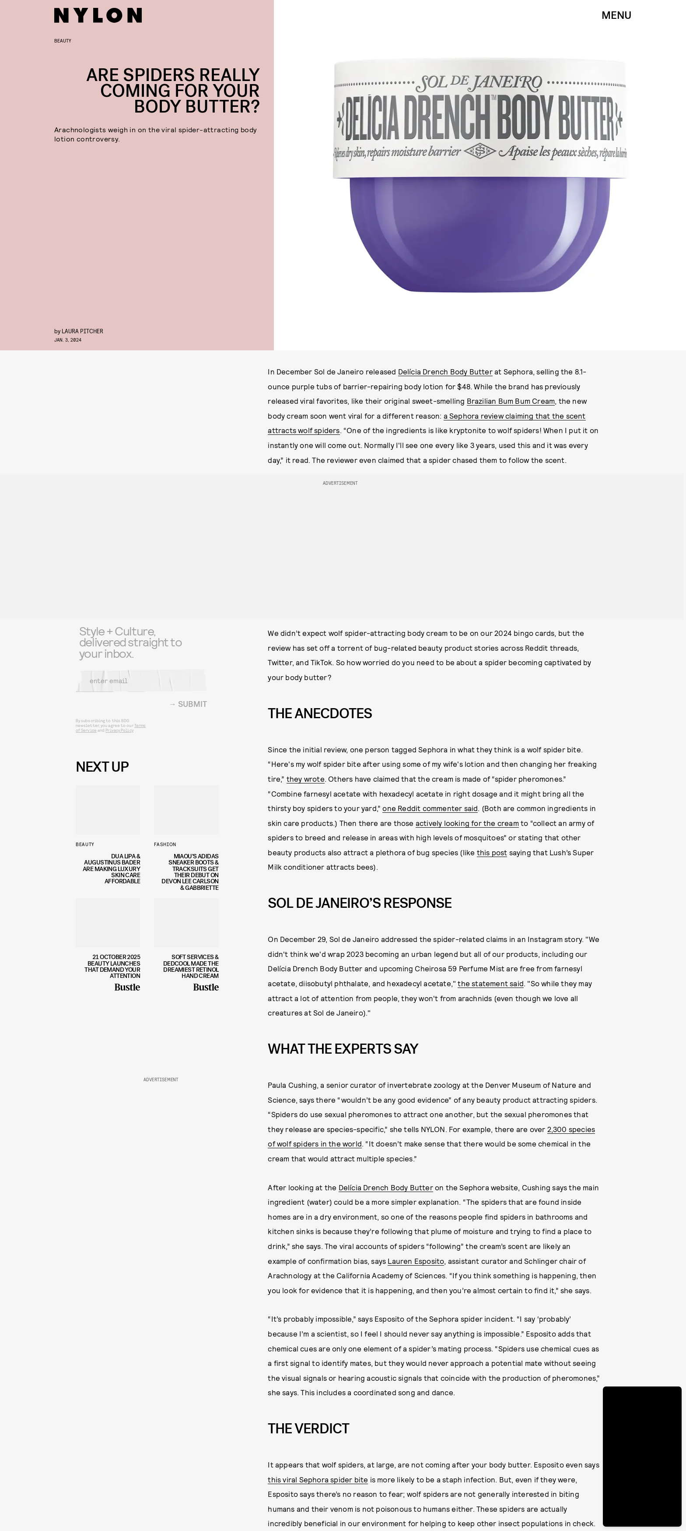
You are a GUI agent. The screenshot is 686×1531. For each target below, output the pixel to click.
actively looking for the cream (467, 822)
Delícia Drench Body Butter (445, 371)
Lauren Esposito (416, 1260)
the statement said (491, 983)
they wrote (306, 778)
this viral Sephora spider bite (318, 1479)
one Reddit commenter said (430, 808)
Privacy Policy (119, 735)
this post (492, 852)
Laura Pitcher (82, 331)
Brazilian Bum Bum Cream (511, 400)
